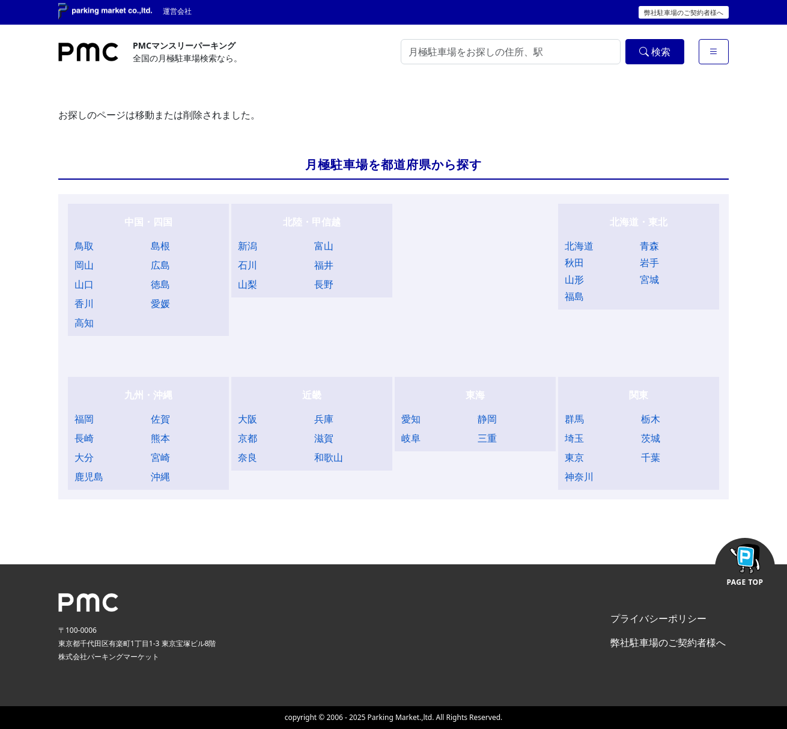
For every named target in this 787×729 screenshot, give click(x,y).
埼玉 (574, 438)
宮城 (649, 279)
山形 (574, 279)
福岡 (84, 419)
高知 (84, 322)
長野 (323, 284)
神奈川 (579, 476)
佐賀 (160, 419)
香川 (84, 303)
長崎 (84, 438)
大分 (84, 457)
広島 (160, 265)
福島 (574, 296)
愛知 (411, 419)
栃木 (650, 419)
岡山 (84, 265)
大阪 (247, 419)
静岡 (487, 419)
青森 (649, 245)
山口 (84, 284)
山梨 (247, 284)
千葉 (650, 457)
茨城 (650, 438)
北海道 (579, 245)
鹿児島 (88, 476)
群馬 (574, 419)
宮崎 (160, 457)
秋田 (574, 262)
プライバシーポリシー (658, 618)
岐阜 (411, 438)
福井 (323, 265)
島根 (160, 245)
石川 (247, 265)
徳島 (160, 284)
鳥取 (84, 245)
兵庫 (323, 419)
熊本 (160, 438)
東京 (574, 457)
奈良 (247, 457)
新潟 (247, 245)
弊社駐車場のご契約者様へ (683, 12)
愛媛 (160, 303)
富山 (323, 245)
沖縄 (160, 476)
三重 (487, 438)
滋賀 (323, 438)
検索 (654, 51)
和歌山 (328, 457)
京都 (247, 438)
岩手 (649, 262)
